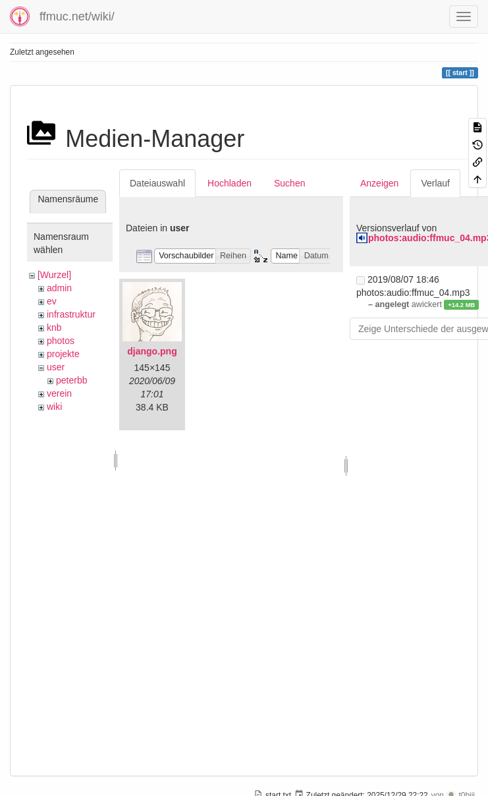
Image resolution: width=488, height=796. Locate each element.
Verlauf (435, 183)
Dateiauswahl (157, 183)
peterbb (71, 380)
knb (54, 327)
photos (60, 340)
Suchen (289, 183)
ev (52, 301)
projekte (63, 354)
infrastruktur (71, 314)
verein (59, 393)
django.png (151, 351)
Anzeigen (379, 183)
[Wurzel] (54, 275)
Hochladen (229, 183)
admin (59, 288)
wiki (54, 406)
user (56, 367)
